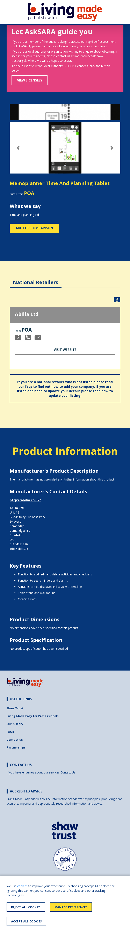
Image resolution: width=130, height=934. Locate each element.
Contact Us (67, 772)
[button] (18, 148)
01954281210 (19, 544)
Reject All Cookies (26, 907)
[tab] (36, 279)
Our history (15, 724)
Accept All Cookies (26, 921)
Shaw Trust (15, 708)
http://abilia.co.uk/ (25, 500)
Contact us (15, 740)
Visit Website (65, 349)
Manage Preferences (71, 907)
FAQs (10, 732)
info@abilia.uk (19, 549)
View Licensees (29, 80)
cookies (22, 886)
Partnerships (16, 747)
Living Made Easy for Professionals (33, 716)
